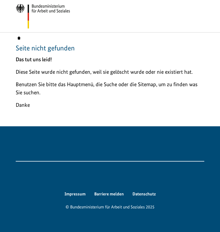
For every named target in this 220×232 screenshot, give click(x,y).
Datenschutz (144, 193)
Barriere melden (109, 193)
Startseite (19, 37)
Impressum (75, 193)
